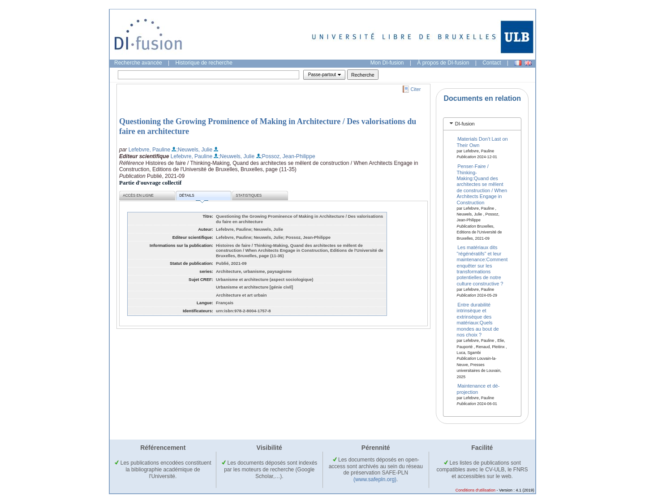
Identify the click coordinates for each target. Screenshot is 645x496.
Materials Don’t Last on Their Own (482, 141)
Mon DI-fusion (387, 63)
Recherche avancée (138, 63)
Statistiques (249, 196)
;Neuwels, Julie (194, 150)
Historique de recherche (204, 63)
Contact (491, 63)
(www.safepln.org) (374, 479)
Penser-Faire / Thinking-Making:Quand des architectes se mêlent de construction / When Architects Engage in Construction (482, 184)
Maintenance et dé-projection (478, 388)
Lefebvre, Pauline (149, 150)
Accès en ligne (138, 196)
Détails (193, 197)
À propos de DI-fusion (443, 63)
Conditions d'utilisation (475, 490)
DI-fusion (465, 123)
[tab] (482, 123)
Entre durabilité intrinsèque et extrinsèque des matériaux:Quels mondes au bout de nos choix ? (478, 319)
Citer (416, 89)
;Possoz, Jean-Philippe (288, 156)
